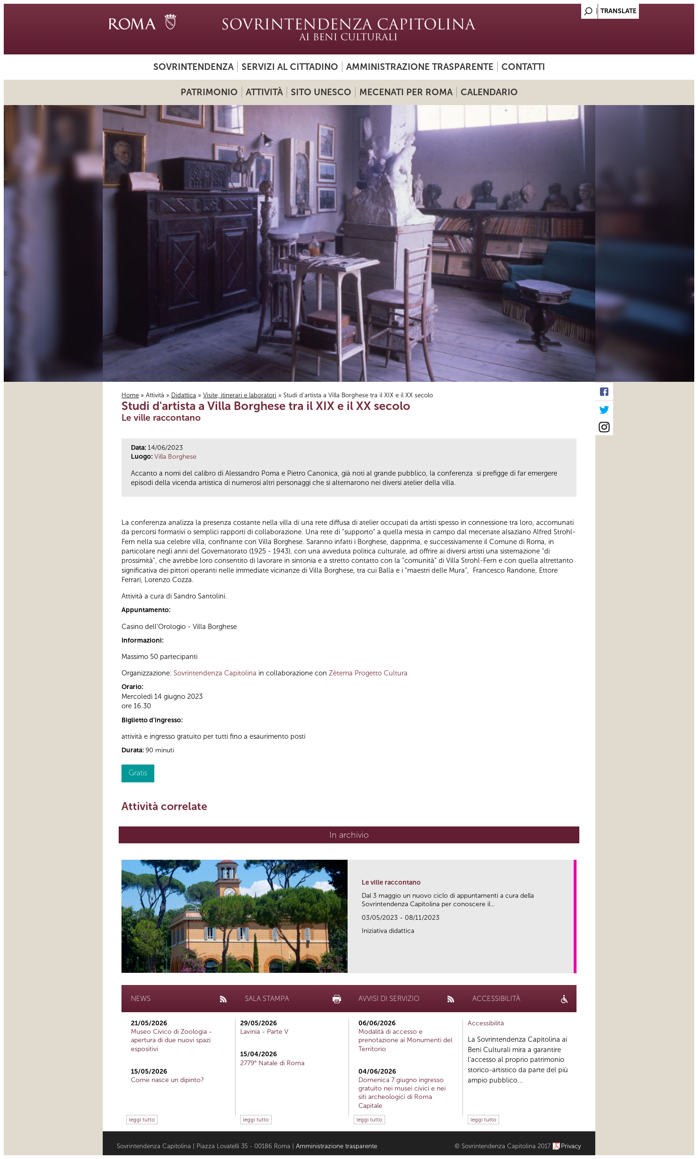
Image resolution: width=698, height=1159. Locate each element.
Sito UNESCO (321, 92)
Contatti (523, 66)
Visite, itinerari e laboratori (239, 395)
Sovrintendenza (193, 66)
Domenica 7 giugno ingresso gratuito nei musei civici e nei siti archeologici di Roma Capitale (402, 1093)
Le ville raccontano (391, 882)
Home (130, 395)
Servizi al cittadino (290, 66)
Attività (264, 92)
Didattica (183, 395)
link (570, 963)
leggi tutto (142, 1119)
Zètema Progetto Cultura (368, 673)
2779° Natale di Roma (272, 1063)
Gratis (138, 772)
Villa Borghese (175, 457)
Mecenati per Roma (406, 92)
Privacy (571, 1146)
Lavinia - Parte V (264, 1032)
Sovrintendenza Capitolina (215, 673)
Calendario (489, 92)
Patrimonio (209, 92)
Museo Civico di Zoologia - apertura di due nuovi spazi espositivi (171, 1040)
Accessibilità (486, 1023)
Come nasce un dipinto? (167, 1080)
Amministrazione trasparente (419, 66)
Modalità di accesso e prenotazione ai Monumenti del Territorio (405, 1040)
